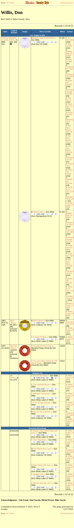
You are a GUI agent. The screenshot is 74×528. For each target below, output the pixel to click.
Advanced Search (66, 3)
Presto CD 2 (69, 165)
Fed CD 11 (68, 99)
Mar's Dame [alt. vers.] (42, 465)
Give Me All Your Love (42, 346)
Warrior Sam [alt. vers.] (42, 483)
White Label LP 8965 (69, 205)
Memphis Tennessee (41, 394)
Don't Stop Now (39, 440)
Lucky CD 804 (69, 113)
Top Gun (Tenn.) (13, 347)
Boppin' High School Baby (43, 38)
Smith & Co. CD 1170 (69, 190)
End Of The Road (40, 376)
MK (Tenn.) (13, 377)
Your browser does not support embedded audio (45, 42)
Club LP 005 (69, 61)
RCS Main (10, 3)
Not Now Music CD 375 (69, 129)
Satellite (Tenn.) (13, 39)
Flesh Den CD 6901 (69, 106)
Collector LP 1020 (69, 68)
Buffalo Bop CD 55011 (69, 215)
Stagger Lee (38, 474)
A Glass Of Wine (39, 337)
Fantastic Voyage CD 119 (70, 239)
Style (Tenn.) (13, 322)
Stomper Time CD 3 (69, 199)
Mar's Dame (38, 321)
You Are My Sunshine (41, 412)
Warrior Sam (38, 212)
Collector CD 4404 (69, 75)
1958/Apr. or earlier (5, 39)
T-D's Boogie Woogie (41, 403)
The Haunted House (41, 385)
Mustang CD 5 (69, 121)
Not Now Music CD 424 (69, 139)
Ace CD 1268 (69, 39)
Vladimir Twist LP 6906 (69, 306)
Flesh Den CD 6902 (69, 248)
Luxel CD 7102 (69, 255)
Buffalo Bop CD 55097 (69, 53)
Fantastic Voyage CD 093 (70, 92)
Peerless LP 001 (69, 159)
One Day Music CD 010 (69, 149)
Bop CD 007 (69, 45)
